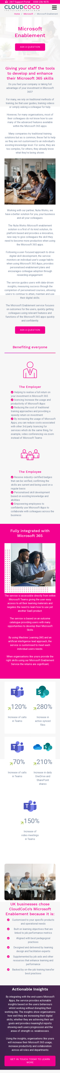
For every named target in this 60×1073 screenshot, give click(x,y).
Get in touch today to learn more (30, 1061)
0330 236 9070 (41, 1)
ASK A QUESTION (30, 46)
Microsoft (28, 14)
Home (17, 14)
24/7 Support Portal (17, 1)
